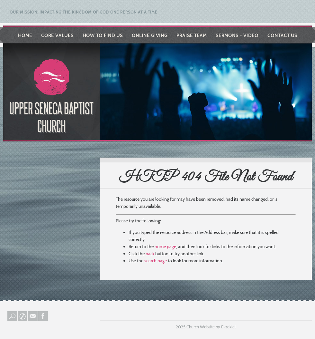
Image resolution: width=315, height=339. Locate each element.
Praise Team (191, 35)
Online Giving (149, 35)
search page (155, 261)
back (150, 254)
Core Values (57, 35)
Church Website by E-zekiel (211, 326)
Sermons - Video (237, 35)
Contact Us (282, 35)
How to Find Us (103, 35)
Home (25, 35)
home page (165, 246)
